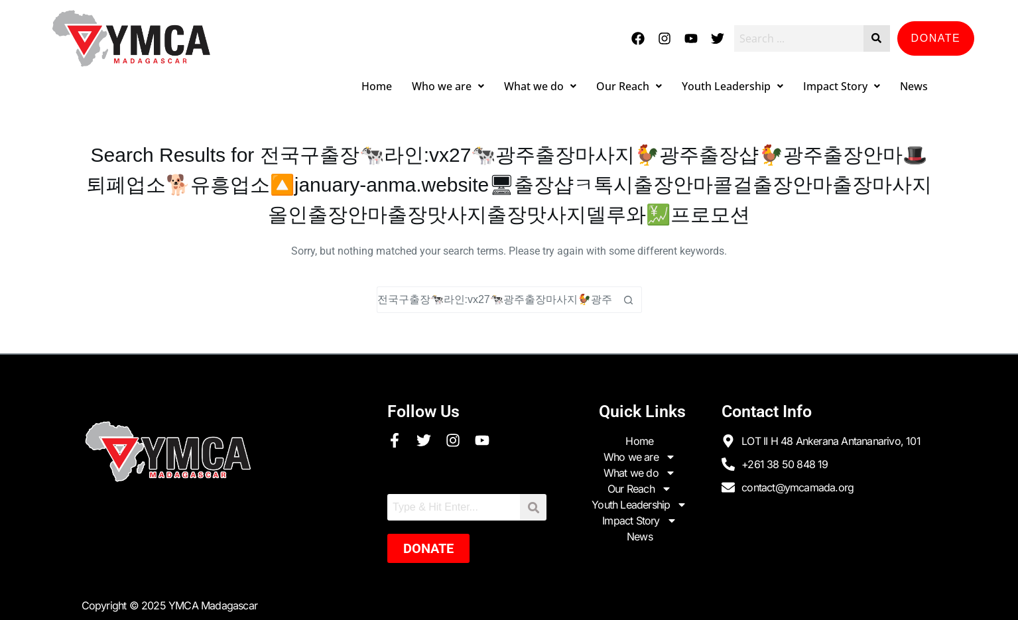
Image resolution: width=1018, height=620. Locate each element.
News (914, 86)
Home (376, 86)
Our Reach (629, 86)
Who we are (448, 86)
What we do (540, 86)
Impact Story (841, 86)
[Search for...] (496, 299)
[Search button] (628, 299)
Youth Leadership (732, 86)
